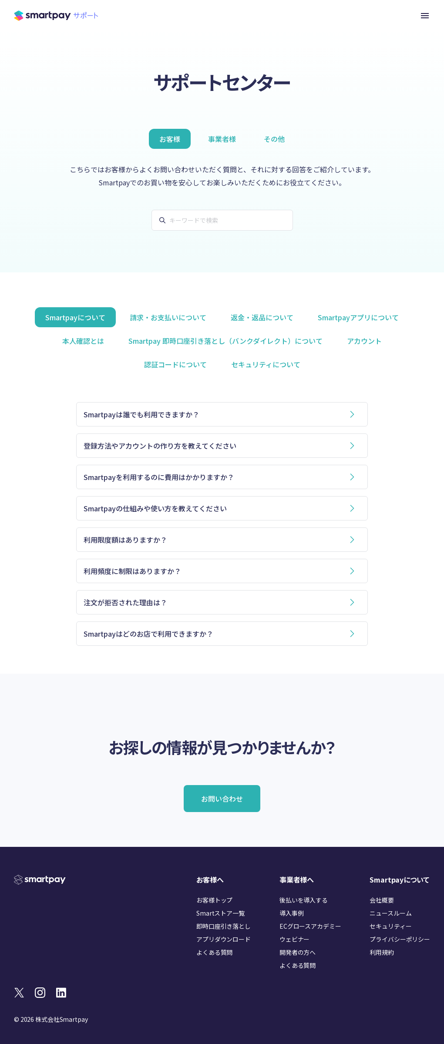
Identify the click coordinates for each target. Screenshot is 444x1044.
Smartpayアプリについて (358, 317)
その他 (274, 139)
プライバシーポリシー (400, 939)
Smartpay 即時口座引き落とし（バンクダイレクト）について (225, 341)
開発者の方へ (297, 952)
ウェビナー (294, 939)
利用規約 (382, 952)
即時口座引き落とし (223, 926)
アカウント (364, 341)
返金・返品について (262, 317)
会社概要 (382, 900)
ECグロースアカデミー (310, 926)
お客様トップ (214, 900)
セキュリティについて (265, 364)
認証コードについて (175, 364)
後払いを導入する (303, 900)
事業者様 (222, 139)
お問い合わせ (222, 798)
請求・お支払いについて (168, 317)
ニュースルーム (390, 913)
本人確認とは (83, 341)
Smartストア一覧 (220, 913)
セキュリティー (390, 926)
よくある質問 (214, 952)
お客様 (169, 139)
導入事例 (291, 913)
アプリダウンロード (223, 939)
